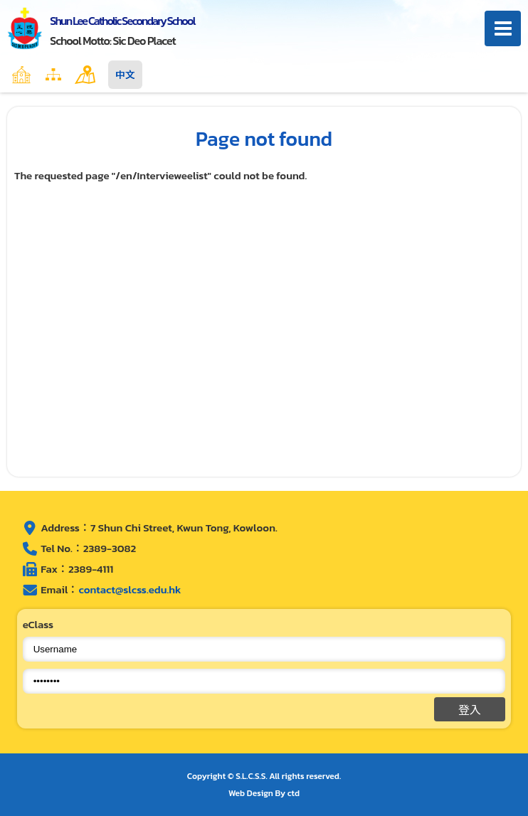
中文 (125, 75)
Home (52, 75)
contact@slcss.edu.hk (129, 589)
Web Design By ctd (264, 793)
